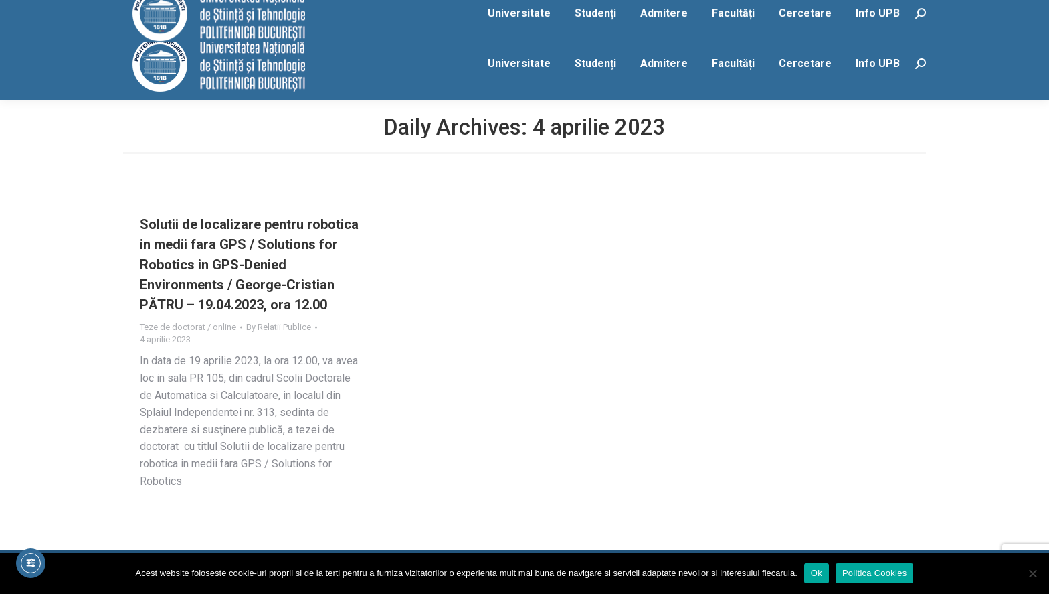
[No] (1032, 573)
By (278, 327)
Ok (816, 573)
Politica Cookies (874, 573)
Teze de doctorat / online (188, 327)
